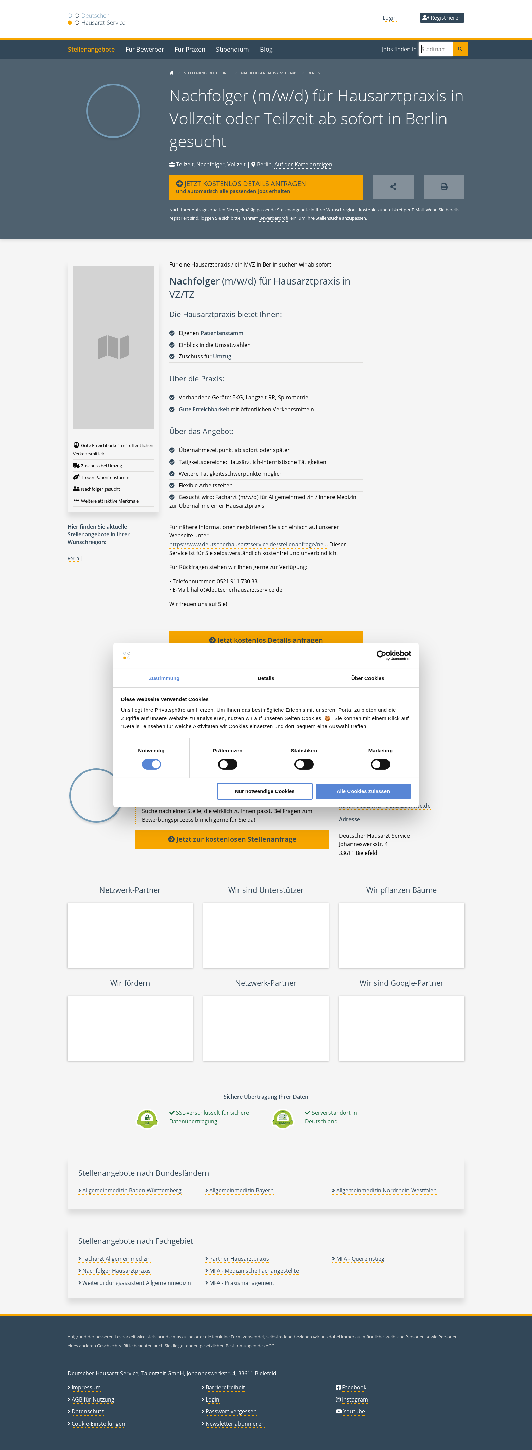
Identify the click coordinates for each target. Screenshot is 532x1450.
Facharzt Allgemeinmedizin (114, 1258)
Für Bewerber (145, 49)
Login (390, 17)
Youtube (354, 1411)
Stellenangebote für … (207, 72)
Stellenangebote (91, 49)
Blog (266, 49)
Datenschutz (88, 1411)
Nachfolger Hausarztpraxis (269, 72)
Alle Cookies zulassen (363, 791)
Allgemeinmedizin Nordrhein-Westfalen (384, 1190)
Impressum (86, 1387)
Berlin (314, 72)
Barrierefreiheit (225, 1387)
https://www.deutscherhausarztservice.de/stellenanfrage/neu (248, 544)
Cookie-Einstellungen (98, 1423)
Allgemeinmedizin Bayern (239, 1190)
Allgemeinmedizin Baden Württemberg (130, 1190)
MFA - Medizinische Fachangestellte (252, 1270)
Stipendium (232, 49)
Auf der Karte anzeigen (303, 164)
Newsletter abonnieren (235, 1423)
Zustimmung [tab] (164, 678)
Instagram (355, 1399)
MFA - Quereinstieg (358, 1258)
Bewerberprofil (274, 218)
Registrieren (442, 17)
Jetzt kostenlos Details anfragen (266, 640)
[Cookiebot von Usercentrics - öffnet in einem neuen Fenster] (381, 655)
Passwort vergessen (231, 1411)
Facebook (354, 1387)
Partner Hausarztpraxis (237, 1258)
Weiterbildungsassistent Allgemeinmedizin (134, 1283)
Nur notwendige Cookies (265, 791)
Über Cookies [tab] (367, 678)
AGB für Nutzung (93, 1399)
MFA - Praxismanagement (239, 1283)
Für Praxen (190, 49)
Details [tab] (266, 678)
